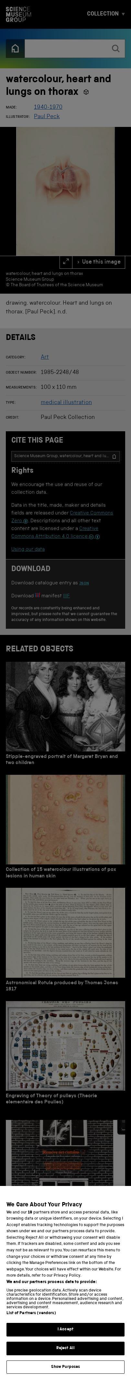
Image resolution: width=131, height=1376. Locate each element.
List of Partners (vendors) (31, 1320)
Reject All (65, 1355)
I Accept (65, 1336)
